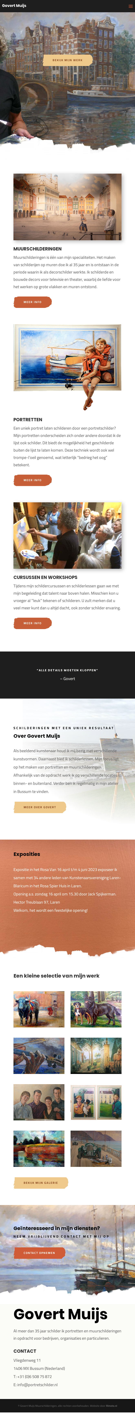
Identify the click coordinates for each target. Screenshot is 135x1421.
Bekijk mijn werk (68, 60)
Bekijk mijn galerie (41, 1182)
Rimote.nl (111, 1405)
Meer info (33, 302)
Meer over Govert (40, 807)
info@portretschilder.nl (37, 1384)
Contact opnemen (39, 1253)
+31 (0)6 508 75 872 (34, 1376)
